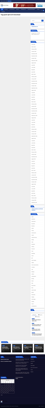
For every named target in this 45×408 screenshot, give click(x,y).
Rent (32, 287)
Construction (34, 232)
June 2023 (33, 122)
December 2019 (34, 202)
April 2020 (33, 193)
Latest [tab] (34, 314)
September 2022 (34, 136)
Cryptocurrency (34, 237)
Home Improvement (31, 9)
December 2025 (34, 53)
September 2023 (34, 115)
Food (32, 251)
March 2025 (34, 74)
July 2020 (33, 186)
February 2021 (34, 172)
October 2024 (34, 85)
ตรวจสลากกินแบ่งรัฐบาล (19, 377)
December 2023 (34, 108)
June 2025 (33, 67)
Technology (23, 9)
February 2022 (34, 152)
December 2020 (34, 177)
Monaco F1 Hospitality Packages (6, 361)
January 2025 (34, 78)
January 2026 (34, 51)
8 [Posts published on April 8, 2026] (5, 386)
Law (32, 269)
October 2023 (34, 113)
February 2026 (34, 49)
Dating (33, 239)
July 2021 (33, 161)
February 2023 (34, 129)
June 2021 (33, 163)
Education (33, 244)
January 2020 (34, 200)
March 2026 (34, 46)
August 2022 (34, 138)
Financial (33, 248)
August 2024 (34, 90)
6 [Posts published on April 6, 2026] (1, 386)
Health (17, 9)
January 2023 (34, 131)
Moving (33, 278)
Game (33, 255)
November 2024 (34, 83)
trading (33, 301)
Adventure (33, 219)
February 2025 (34, 76)
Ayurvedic (33, 223)
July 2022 (33, 140)
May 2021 (33, 165)
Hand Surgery (34, 260)
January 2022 (34, 154)
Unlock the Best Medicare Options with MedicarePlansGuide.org (36, 320)
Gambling (33, 253)
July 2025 (33, 65)
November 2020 (34, 179)
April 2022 (33, 147)
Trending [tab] (37, 316)
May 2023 (33, 124)
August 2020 (34, 184)
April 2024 (33, 99)
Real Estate (33, 285)
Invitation (33, 267)
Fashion (3, 11)
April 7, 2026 (16, 349)
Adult (32, 216)
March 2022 (34, 149)
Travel (38, 9)
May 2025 (33, 69)
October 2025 (34, 58)
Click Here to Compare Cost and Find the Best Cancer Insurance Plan (36, 325)
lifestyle (33, 271)
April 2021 (33, 168)
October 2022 (34, 133)
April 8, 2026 (5, 349)
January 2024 (34, 106)
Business (6, 9)
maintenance (34, 276)
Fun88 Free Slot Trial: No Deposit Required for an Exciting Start (36, 330)
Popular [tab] (40, 314)
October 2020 (34, 181)
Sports (33, 292)
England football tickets (5, 359)
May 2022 (33, 145)
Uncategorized (34, 306)
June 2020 (33, 188)
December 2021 (34, 156)
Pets (32, 283)
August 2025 (34, 62)
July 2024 (33, 92)
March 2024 (34, 101)
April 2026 (33, 44)
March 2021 (33, 170)
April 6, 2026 (27, 349)
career (33, 228)
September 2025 (34, 60)
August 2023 (34, 117)
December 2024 (34, 81)
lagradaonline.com (35, 26)
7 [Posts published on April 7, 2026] (3, 386)
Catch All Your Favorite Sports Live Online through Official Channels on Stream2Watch (37, 335)
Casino (33, 230)
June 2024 (33, 94)
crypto (33, 235)
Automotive (12, 9)
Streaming (33, 294)
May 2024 (33, 97)
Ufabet (17, 378)
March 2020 (34, 195)
